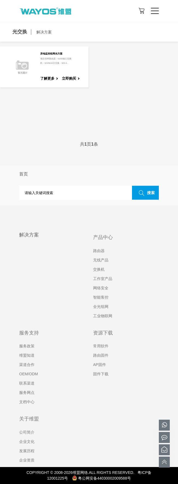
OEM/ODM (28, 381)
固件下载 (100, 381)
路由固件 (100, 362)
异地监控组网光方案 (51, 53)
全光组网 (100, 313)
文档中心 (27, 409)
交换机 (99, 276)
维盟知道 (27, 362)
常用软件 (100, 353)
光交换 (19, 31)
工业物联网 (102, 323)
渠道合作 (27, 372)
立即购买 (69, 78)
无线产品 (100, 267)
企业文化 (27, 448)
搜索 (145, 193)
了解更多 (47, 78)
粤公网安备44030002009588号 (101, 478)
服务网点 (27, 399)
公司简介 (27, 439)
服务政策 (27, 353)
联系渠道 (27, 390)
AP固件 (99, 372)
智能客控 (100, 304)
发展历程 (27, 458)
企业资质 (27, 467)
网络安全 (100, 295)
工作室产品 (102, 285)
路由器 (99, 257)
